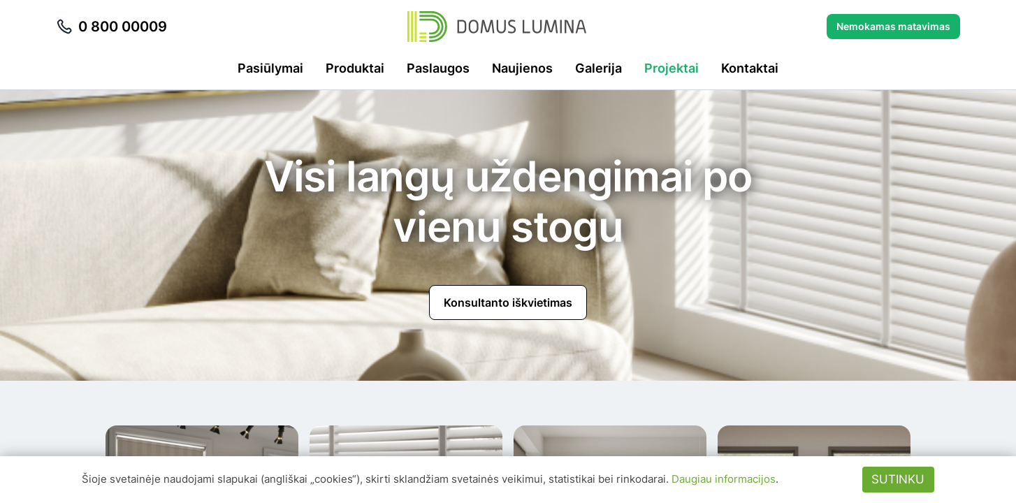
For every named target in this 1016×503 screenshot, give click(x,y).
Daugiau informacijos (724, 479)
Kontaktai (749, 68)
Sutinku (897, 479)
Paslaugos (438, 68)
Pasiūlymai (270, 68)
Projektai (671, 68)
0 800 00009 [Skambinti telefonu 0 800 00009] (111, 26)
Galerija (598, 68)
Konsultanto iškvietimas (508, 302)
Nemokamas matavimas (893, 26)
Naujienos (522, 68)
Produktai (355, 68)
